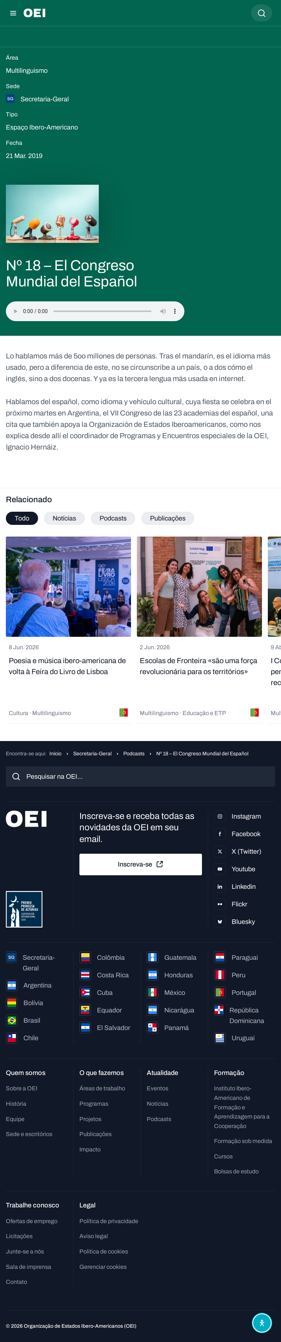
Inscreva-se (141, 864)
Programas (93, 1104)
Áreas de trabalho (102, 1088)
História (16, 1104)
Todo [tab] (22, 518)
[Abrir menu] (13, 13)
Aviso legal (93, 1236)
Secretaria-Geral (92, 753)
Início (55, 753)
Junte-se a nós (25, 1251)
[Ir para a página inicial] (34, 13)
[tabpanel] (140, 630)
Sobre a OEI (21, 1088)
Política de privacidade (108, 1221)
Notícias (157, 1104)
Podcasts (134, 753)
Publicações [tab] (168, 518)
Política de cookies (103, 1251)
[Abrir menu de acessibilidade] (262, 1323)
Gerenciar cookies (103, 1267)
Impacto (90, 1149)
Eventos (157, 1088)
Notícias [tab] (64, 518)
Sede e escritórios (29, 1134)
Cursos (223, 1156)
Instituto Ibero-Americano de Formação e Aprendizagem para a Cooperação (242, 1107)
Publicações (95, 1134)
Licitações (19, 1236)
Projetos (90, 1119)
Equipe (15, 1119)
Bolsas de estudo (236, 1171)
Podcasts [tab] (113, 518)
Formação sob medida (243, 1141)
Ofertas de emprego (31, 1221)
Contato (16, 1282)
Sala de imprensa (28, 1267)
